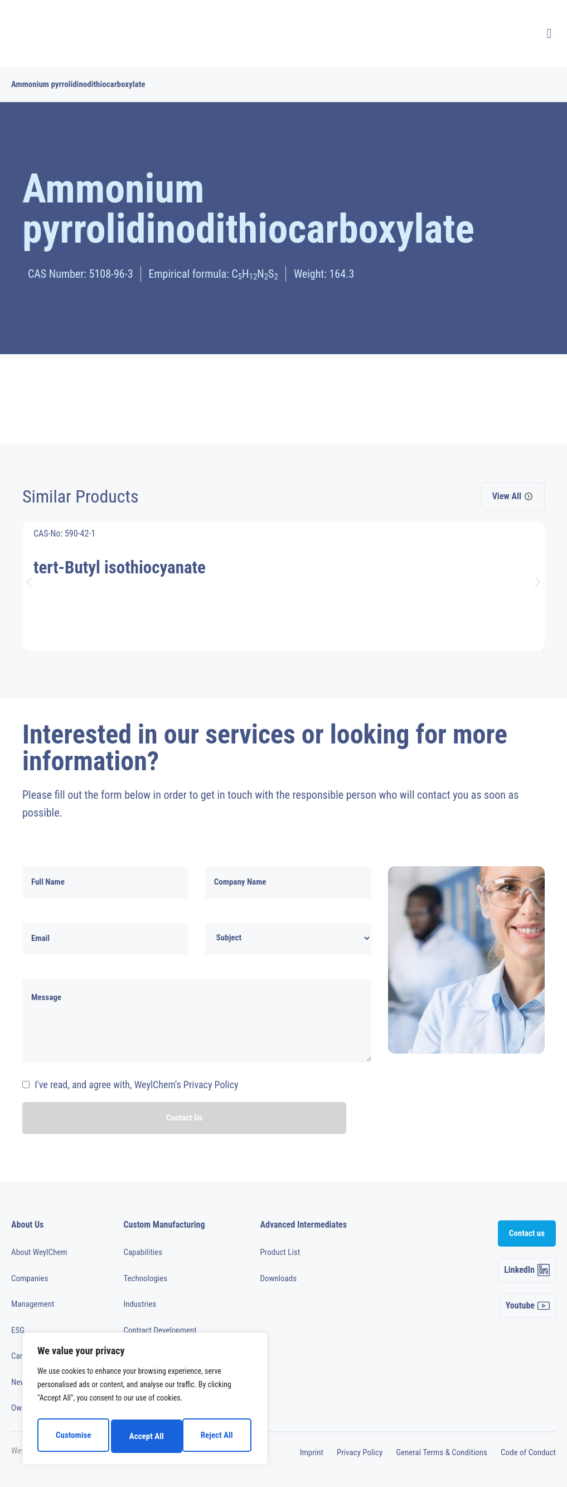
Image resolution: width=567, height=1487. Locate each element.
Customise (72, 1436)
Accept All (218, 1436)
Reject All (145, 1436)
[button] (29, 582)
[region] (145, 1402)
